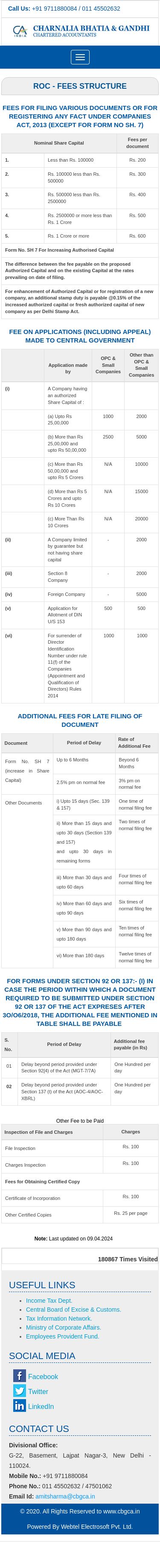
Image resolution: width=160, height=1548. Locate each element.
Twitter (38, 1391)
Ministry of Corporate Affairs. (63, 1327)
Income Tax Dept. (49, 1300)
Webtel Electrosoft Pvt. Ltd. (97, 1526)
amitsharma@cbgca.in (65, 1496)
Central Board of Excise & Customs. (73, 1309)
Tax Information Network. (59, 1318)
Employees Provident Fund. (62, 1336)
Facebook (43, 1376)
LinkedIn (41, 1406)
